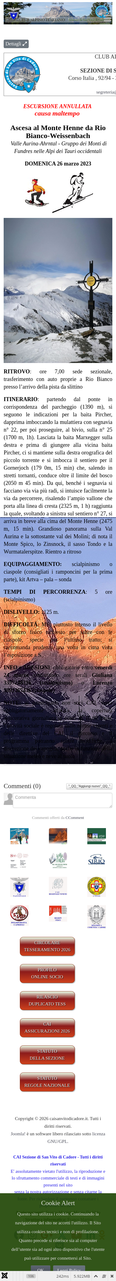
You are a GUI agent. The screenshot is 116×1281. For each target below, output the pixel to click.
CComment (75, 817)
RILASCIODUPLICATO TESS (47, 1000)
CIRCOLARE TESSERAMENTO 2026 (47, 946)
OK (40, 1270)
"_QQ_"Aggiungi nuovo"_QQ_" (89, 786)
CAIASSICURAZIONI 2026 (47, 1028)
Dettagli (16, 43)
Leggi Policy (69, 1270)
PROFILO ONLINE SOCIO (47, 973)
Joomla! (18, 1133)
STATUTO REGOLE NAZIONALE (47, 1082)
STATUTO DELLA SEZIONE (47, 1055)
